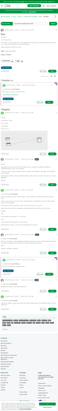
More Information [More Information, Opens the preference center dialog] (47, 407)
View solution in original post (10, 94)
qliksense (29, 322)
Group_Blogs (33, 320)
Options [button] (55, 16)
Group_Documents (23, 320)
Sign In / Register (51, 6)
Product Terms (42, 395)
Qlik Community (5, 16)
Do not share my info (44, 397)
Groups (20, 16)
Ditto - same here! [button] (6, 67)
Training (3, 387)
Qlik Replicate (4, 353)
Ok (47, 404)
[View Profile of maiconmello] (12, 85)
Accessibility (22, 382)
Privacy (21, 385)
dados (52, 322)
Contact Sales (23, 394)
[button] (56, 30)
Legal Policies (41, 383)
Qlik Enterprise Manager (7, 361)
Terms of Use (41, 390)
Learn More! (32, 12)
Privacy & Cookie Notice (44, 385)
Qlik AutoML (4, 348)
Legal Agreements (43, 393)
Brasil (40, 16)
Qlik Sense (4, 345)
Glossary (3, 385)
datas (43, 322)
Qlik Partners (4, 378)
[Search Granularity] (7, 23)
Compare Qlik (4, 382)
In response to (11, 89)
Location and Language (30, 16)
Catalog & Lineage (6, 364)
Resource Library (5, 375)
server (4, 325)
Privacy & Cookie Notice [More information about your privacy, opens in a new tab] (25, 409)
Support (3, 390)
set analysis (17, 322)
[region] (28, 406)
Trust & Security (23, 380)
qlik (34, 322)
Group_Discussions (10, 51)
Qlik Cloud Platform (6, 343)
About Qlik (22, 375)
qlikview (16, 320)
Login (22, 1)
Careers (21, 387)
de (12, 322)
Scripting (8, 54)
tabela (8, 322)
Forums (13, 16)
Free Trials (3, 380)
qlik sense (44, 320)
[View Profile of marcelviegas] (10, 30)
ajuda (4, 322)
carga (9, 325)
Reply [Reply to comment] (49, 102)
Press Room (22, 378)
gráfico (23, 322)
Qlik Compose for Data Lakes (9, 355)
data (49, 320)
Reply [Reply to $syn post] (52, 71)
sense (47, 322)
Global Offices (23, 392)
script (39, 320)
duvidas (38, 322)
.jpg (18, 61)
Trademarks (41, 388)
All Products (4, 341)
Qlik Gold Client (5, 366)
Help (43, 6)
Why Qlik (3, 369)
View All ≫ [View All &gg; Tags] (5, 329)
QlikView (3, 350)
